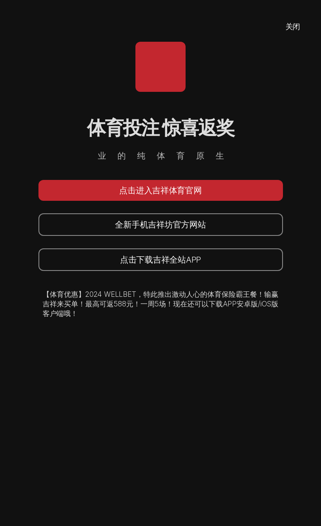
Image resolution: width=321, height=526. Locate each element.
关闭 (292, 26)
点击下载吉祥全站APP (160, 260)
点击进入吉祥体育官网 (160, 190)
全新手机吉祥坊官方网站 (160, 225)
